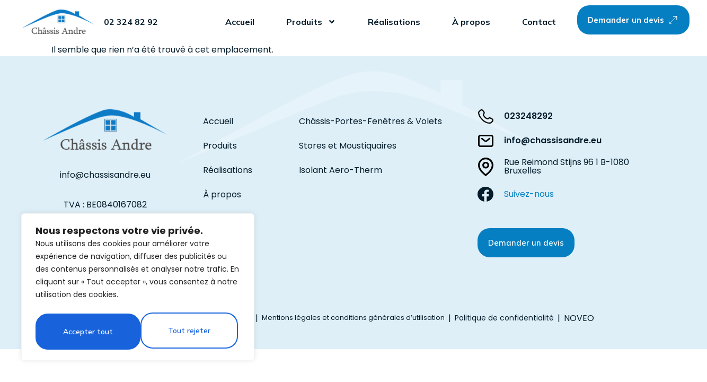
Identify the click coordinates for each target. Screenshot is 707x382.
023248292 (528, 116)
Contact (539, 21)
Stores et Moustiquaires (347, 146)
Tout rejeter (84, 331)
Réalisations (394, 21)
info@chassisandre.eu (105, 175)
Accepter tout (188, 331)
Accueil (239, 21)
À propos (471, 21)
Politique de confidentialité (504, 317)
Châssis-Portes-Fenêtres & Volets (370, 121)
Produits (311, 21)
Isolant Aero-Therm (340, 170)
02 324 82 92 (131, 21)
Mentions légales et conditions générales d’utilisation (353, 317)
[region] (137, 289)
